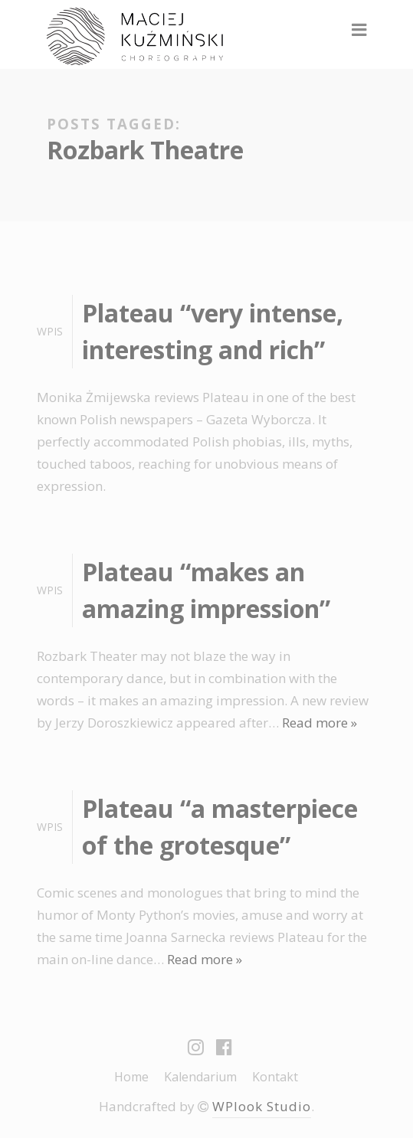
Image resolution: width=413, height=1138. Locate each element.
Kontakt (275, 1076)
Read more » (319, 722)
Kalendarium (200, 1076)
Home (131, 1076)
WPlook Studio (261, 1106)
